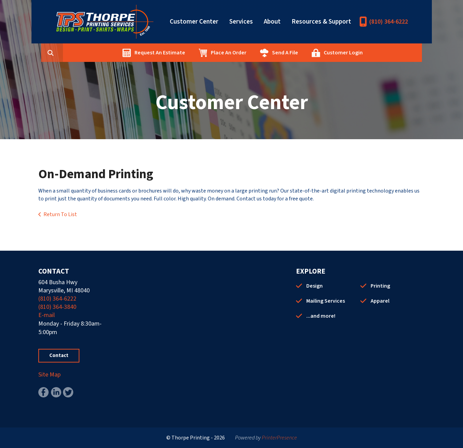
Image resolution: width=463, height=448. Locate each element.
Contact (58, 355)
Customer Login (375, 52)
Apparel (380, 301)
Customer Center (194, 21)
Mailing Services (325, 301)
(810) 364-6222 (388, 21)
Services (241, 21)
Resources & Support (321, 21)
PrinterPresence (279, 438)
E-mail (46, 315)
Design (314, 286)
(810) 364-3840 (57, 307)
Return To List (60, 214)
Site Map (49, 374)
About (272, 21)
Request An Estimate (192, 52)
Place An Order (261, 52)
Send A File (318, 52)
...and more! (320, 316)
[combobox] (94, 52)
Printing (380, 286)
